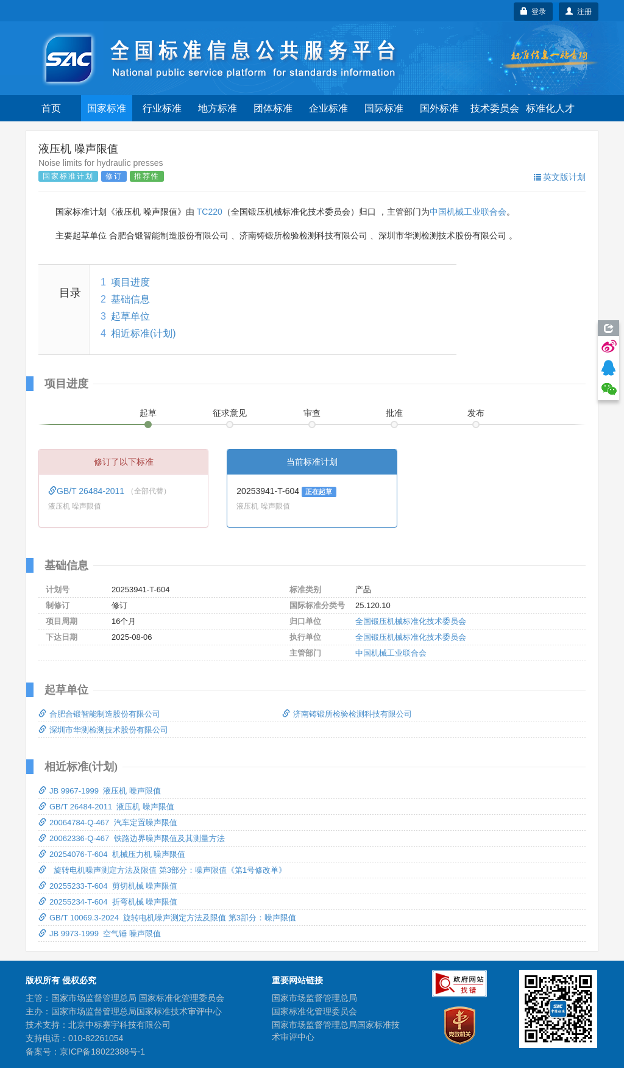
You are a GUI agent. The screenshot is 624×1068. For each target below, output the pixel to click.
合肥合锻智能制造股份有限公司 (99, 714)
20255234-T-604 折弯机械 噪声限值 (107, 901)
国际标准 (383, 108)
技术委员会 (494, 108)
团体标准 (273, 108)
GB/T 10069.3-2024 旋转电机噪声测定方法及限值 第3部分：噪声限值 (167, 917)
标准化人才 (550, 108)
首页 (51, 108)
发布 (475, 413)
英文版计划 (560, 177)
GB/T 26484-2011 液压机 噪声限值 (106, 806)
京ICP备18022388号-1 (102, 1051)
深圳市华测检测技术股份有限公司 (103, 729)
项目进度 (130, 282)
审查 (312, 413)
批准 (394, 413)
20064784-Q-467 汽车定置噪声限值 (107, 822)
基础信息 (130, 299)
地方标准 (217, 108)
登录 (533, 11)
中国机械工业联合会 (468, 212)
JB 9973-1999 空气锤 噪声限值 (99, 933)
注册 (579, 11)
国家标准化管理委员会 (314, 1011)
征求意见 (230, 413)
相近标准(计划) (143, 333)
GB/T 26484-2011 (87, 491)
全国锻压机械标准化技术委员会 (410, 621)
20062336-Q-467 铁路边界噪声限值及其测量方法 (131, 838)
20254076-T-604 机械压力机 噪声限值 (111, 854)
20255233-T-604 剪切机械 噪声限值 (107, 886)
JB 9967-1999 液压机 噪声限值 (99, 790)
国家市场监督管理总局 (314, 998)
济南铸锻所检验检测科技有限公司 (347, 714)
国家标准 (106, 108)
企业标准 (328, 108)
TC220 (209, 212)
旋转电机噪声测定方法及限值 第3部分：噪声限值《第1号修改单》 (162, 870)
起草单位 (130, 316)
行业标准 (162, 108)
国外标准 (439, 108)
